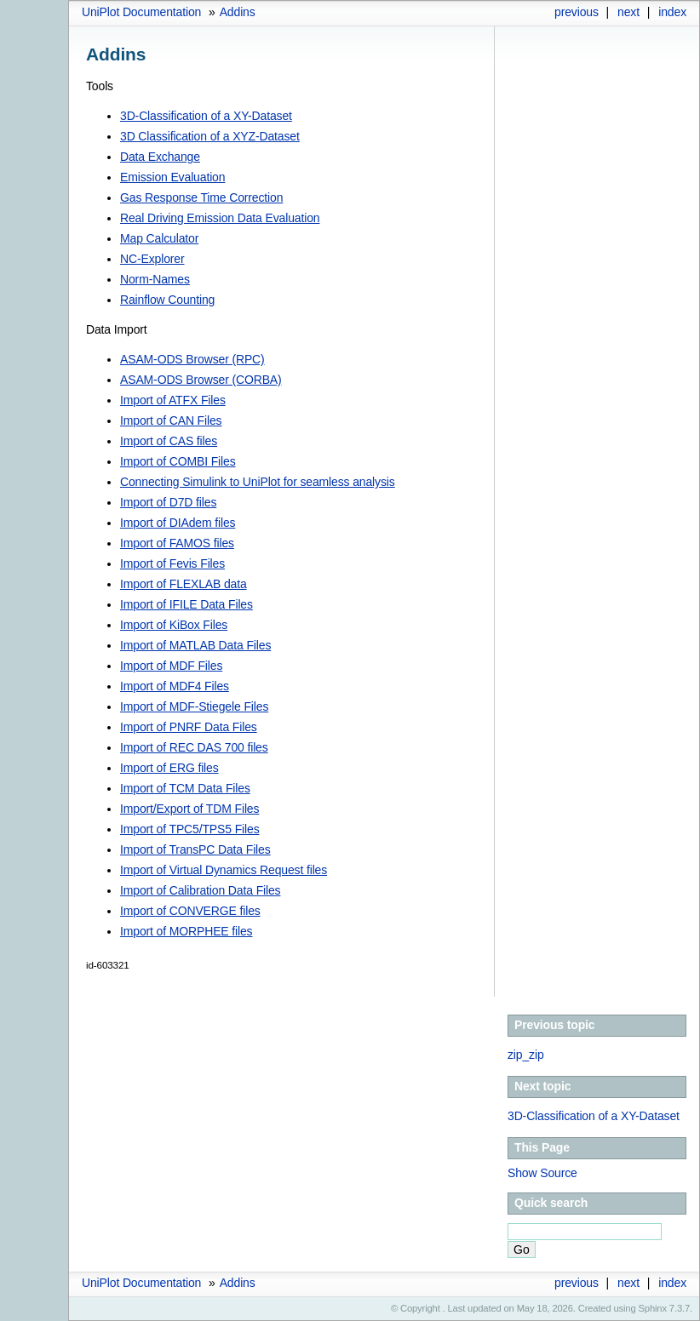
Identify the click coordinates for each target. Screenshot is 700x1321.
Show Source (542, 1173)
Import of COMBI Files (178, 461)
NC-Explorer (152, 259)
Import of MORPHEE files (186, 931)
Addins (237, 12)
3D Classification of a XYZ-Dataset (210, 136)
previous (576, 12)
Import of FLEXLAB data (183, 584)
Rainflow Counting (167, 299)
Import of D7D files (168, 502)
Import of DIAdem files (177, 522)
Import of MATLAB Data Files (195, 645)
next (628, 12)
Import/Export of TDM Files (189, 808)
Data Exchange (160, 156)
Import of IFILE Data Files (186, 604)
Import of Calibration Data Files (200, 890)
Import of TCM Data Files (185, 788)
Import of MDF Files (171, 665)
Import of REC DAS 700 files (194, 747)
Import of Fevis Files (172, 563)
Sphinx (653, 1308)
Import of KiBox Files (173, 625)
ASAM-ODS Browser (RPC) (192, 359)
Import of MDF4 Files (174, 686)
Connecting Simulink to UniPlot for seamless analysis (257, 482)
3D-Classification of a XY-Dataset (206, 116)
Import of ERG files (169, 768)
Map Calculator (159, 238)
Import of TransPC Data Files (195, 849)
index (672, 12)
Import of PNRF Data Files (188, 727)
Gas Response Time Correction (201, 197)
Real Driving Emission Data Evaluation (219, 218)
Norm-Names (155, 279)
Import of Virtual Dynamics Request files (223, 870)
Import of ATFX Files (173, 400)
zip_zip (526, 1054)
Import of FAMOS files (177, 543)
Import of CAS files (168, 441)
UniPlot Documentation (141, 12)
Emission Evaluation (172, 177)
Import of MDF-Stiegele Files (194, 706)
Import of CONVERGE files (190, 911)
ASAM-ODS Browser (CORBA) (201, 379)
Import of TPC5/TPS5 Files (190, 829)
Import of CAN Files (170, 420)
